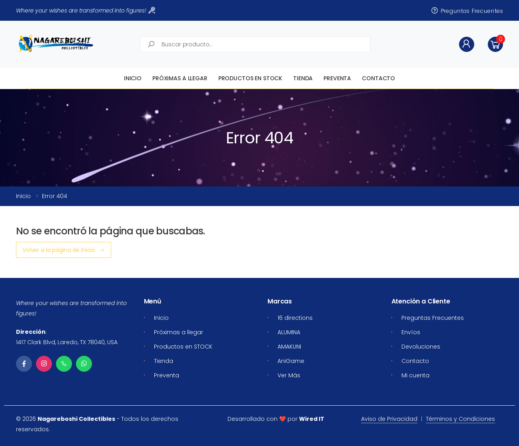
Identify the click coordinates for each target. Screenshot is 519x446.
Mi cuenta (415, 375)
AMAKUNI (289, 347)
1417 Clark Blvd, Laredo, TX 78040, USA (67, 342)
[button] (495, 44)
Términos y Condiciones (460, 419)
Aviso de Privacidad (389, 419)
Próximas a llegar (180, 78)
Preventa (337, 78)
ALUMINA (288, 332)
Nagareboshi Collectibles (76, 419)
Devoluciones (420, 347)
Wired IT (311, 419)
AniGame (290, 361)
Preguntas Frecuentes (467, 10)
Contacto (378, 78)
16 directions (295, 318)
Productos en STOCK (250, 78)
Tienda (303, 78)
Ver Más (288, 375)
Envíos (410, 332)
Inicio (133, 78)
